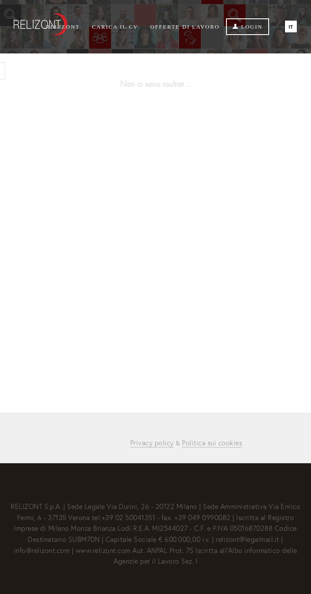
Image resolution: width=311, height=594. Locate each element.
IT (291, 26)
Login (247, 26)
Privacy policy (152, 442)
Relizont (63, 27)
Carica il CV (115, 27)
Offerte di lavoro (185, 27)
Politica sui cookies (212, 442)
